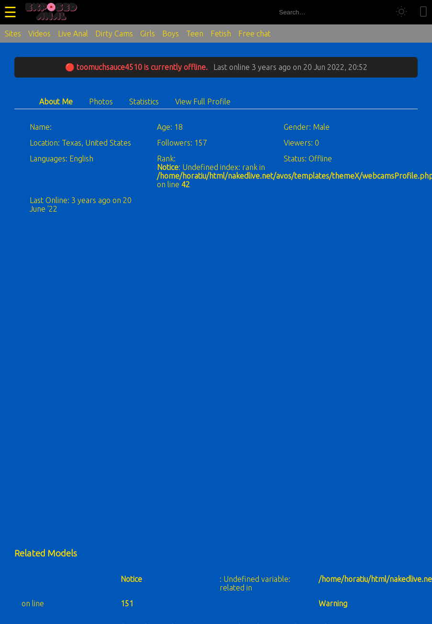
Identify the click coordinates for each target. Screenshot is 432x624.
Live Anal (73, 33)
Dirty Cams (114, 33)
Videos (39, 33)
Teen (194, 33)
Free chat (254, 33)
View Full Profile (203, 101)
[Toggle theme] (401, 12)
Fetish (220, 33)
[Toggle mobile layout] (423, 12)
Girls (147, 33)
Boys (170, 33)
